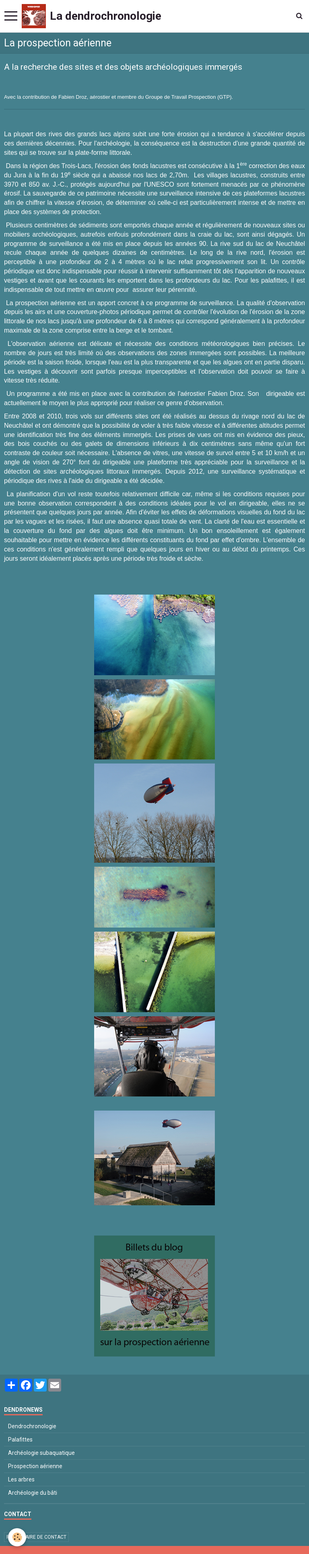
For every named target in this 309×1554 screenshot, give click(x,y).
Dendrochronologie (32, 1426)
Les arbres (21, 1479)
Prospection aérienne (35, 1466)
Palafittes (20, 1439)
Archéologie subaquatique (41, 1453)
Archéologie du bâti (32, 1493)
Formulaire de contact (36, 1537)
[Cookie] (17, 1537)
